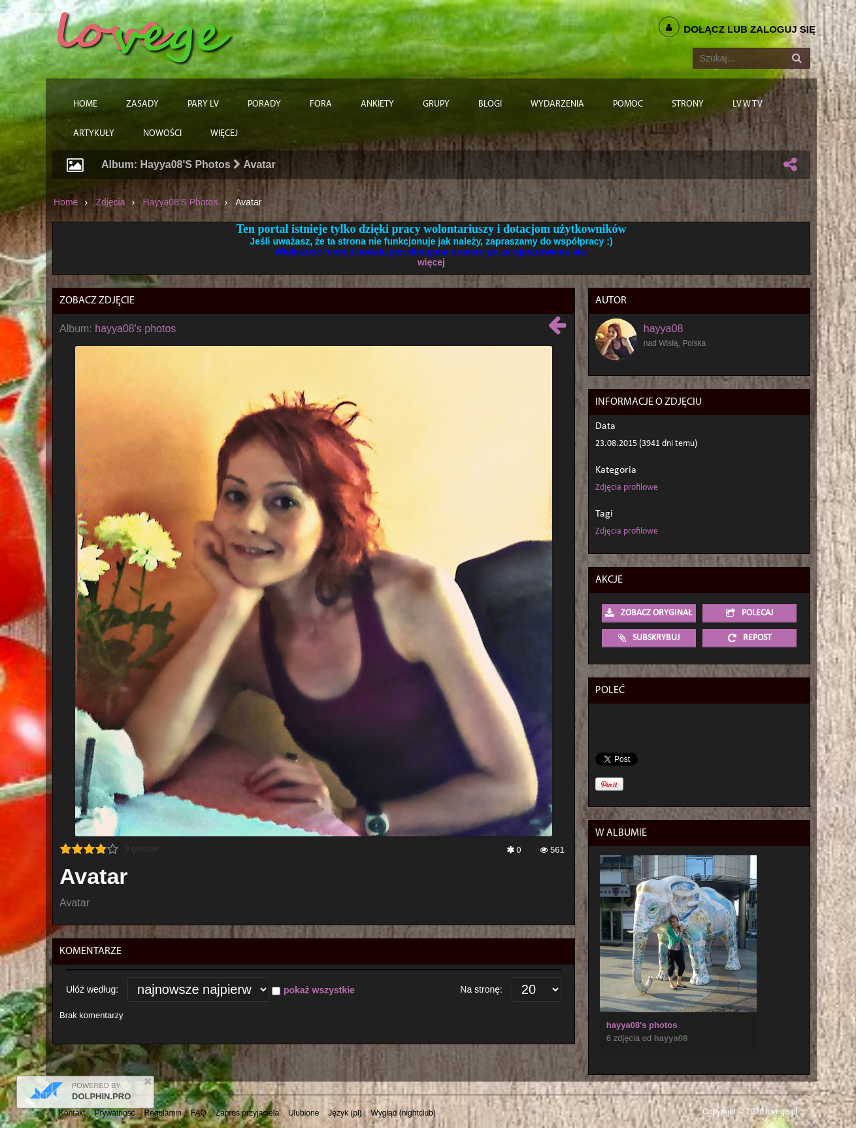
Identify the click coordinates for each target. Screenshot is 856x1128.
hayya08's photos (180, 202)
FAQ (198, 1113)
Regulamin (163, 1113)
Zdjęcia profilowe (626, 487)
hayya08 (663, 328)
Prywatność (115, 1113)
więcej (431, 262)
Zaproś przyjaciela (247, 1113)
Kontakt (72, 1113)
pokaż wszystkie (319, 990)
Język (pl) (344, 1113)
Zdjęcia (110, 202)
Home (66, 202)
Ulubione (303, 1113)
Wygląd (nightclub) (402, 1113)
